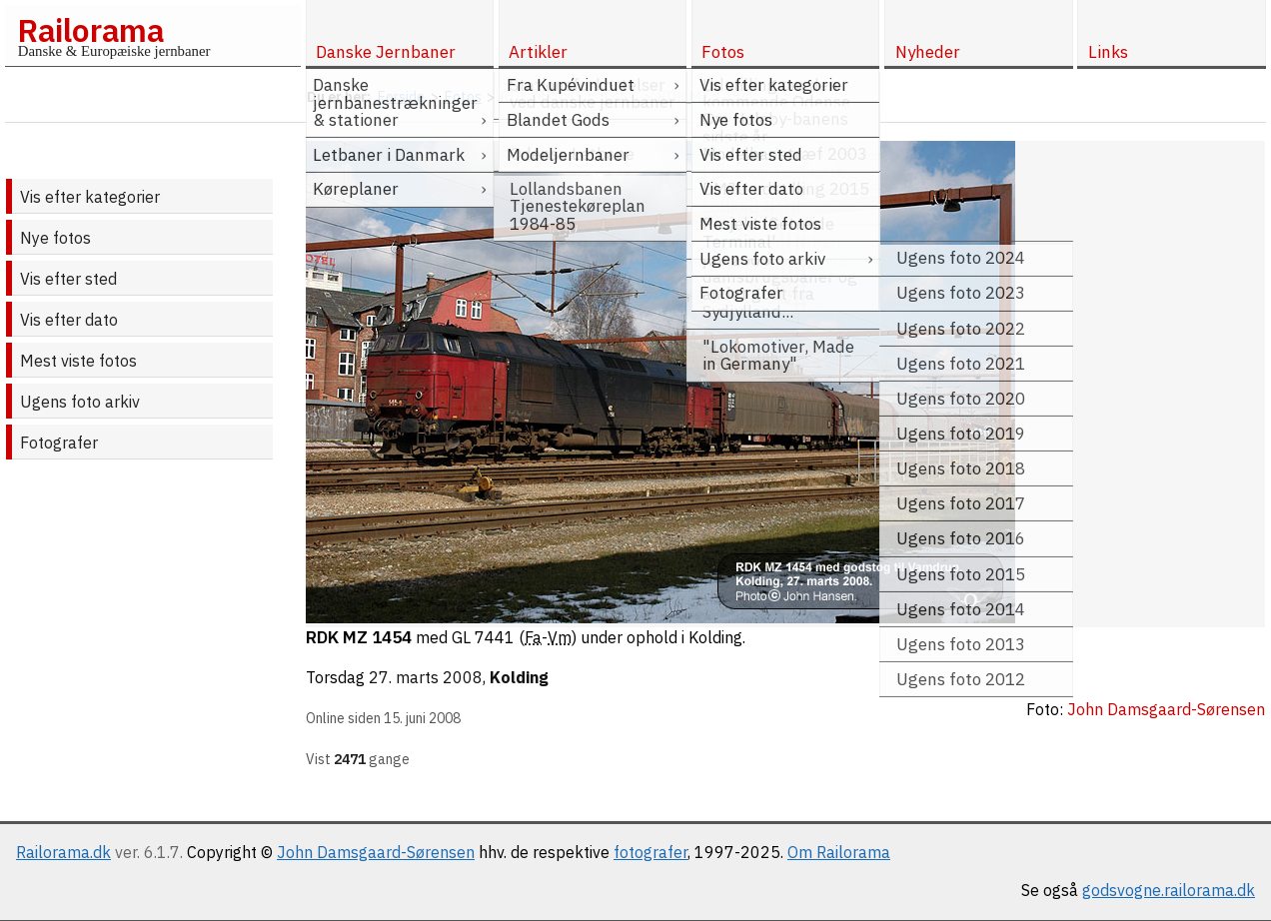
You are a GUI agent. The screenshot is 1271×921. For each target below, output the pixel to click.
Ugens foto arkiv (80, 402)
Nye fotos (55, 238)
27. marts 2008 (426, 677)
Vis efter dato (69, 320)
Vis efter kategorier (90, 197)
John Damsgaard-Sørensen (376, 852)
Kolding (519, 677)
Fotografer (59, 443)
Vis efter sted (68, 279)
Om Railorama (838, 852)
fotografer (650, 852)
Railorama (90, 30)
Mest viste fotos (78, 361)
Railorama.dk (63, 852)
